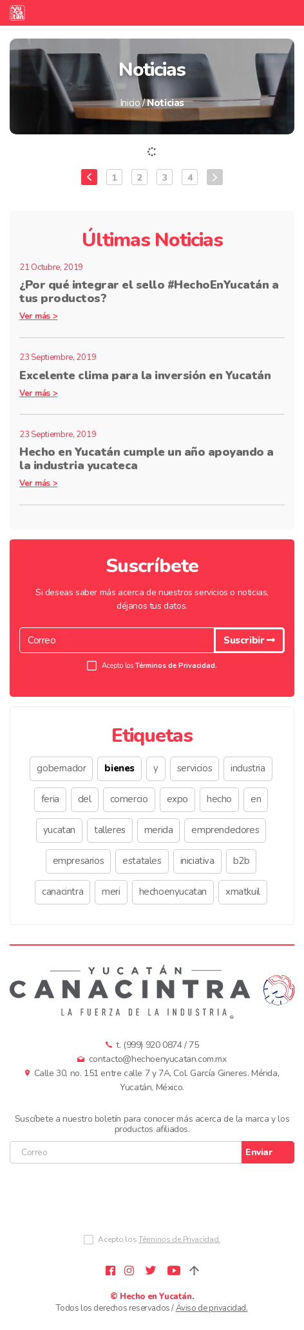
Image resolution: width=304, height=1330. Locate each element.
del (84, 799)
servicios (194, 768)
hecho (219, 799)
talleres (110, 829)
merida (158, 829)
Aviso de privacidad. (212, 1308)
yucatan (59, 829)
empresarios (78, 860)
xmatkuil (242, 891)
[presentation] (107, 1201)
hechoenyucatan (173, 891)
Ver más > (38, 316)
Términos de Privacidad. (176, 665)
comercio (129, 799)
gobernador (61, 768)
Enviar (258, 1152)
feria (50, 799)
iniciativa (197, 860)
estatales (141, 860)
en (256, 799)
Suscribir (249, 640)
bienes (119, 768)
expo (177, 799)
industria (248, 768)
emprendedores (225, 829)
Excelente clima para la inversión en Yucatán (145, 375)
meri (111, 891)
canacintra (62, 891)
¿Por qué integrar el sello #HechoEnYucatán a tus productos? (148, 291)
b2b (241, 860)
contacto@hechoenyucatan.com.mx (158, 1059)
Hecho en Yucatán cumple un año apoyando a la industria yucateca (146, 458)
